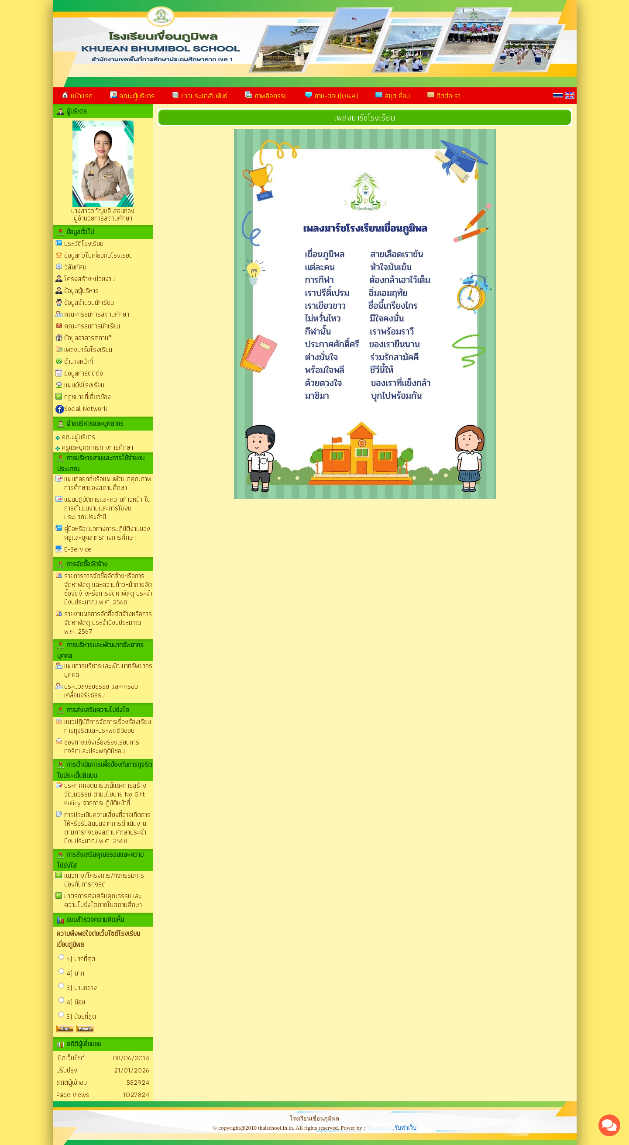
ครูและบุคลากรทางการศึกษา (94, 447)
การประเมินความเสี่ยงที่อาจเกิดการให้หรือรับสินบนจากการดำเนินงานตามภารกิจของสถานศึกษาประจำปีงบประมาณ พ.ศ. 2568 (107, 827)
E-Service (77, 549)
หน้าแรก (77, 96)
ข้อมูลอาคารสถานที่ (88, 337)
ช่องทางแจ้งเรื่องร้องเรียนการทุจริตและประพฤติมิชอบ (101, 746)
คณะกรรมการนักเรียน (92, 326)
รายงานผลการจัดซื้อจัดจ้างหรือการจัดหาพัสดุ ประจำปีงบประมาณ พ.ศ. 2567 (108, 622)
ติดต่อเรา (444, 96)
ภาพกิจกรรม (266, 96)
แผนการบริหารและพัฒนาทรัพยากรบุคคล (108, 670)
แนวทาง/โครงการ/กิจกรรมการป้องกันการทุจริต (104, 880)
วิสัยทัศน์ (75, 267)
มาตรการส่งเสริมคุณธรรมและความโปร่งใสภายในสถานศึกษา (103, 900)
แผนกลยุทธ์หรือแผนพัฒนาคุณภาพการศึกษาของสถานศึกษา (107, 483)
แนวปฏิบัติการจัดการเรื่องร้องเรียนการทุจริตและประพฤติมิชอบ (107, 726)
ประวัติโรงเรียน (83, 243)
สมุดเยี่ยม (392, 96)
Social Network (85, 408)
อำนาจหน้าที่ (78, 361)
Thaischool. (380, 1127)
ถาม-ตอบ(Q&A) (331, 96)
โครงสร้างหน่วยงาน (89, 278)
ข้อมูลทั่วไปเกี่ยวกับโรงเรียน (98, 255)
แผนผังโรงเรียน (84, 384)
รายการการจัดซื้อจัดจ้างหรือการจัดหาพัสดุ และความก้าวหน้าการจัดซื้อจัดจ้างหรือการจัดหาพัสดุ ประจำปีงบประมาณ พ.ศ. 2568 (108, 588)
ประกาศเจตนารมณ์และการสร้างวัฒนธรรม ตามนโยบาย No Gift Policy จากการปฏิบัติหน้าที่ (105, 794)
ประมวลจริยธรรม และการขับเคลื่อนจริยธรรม (101, 690)
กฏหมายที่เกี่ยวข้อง (87, 396)
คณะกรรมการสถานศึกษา (96, 314)
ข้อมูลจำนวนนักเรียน (89, 302)
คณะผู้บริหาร (132, 96)
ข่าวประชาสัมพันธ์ (199, 96)
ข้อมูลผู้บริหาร (81, 290)
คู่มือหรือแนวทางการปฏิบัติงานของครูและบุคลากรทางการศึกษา (107, 533)
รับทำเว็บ (405, 1127)
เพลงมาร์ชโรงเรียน (88, 349)
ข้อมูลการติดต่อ (83, 373)
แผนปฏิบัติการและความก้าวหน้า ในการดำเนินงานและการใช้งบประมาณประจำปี (107, 508)
